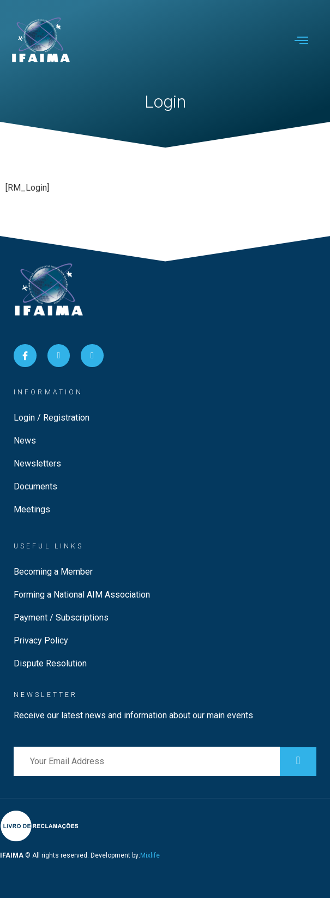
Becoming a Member (53, 571)
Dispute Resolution (50, 663)
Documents (35, 486)
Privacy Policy (41, 640)
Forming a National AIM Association (82, 594)
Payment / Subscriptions (61, 617)
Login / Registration (51, 417)
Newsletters (37, 463)
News (25, 440)
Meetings (32, 509)
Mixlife (150, 855)
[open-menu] (301, 41)
